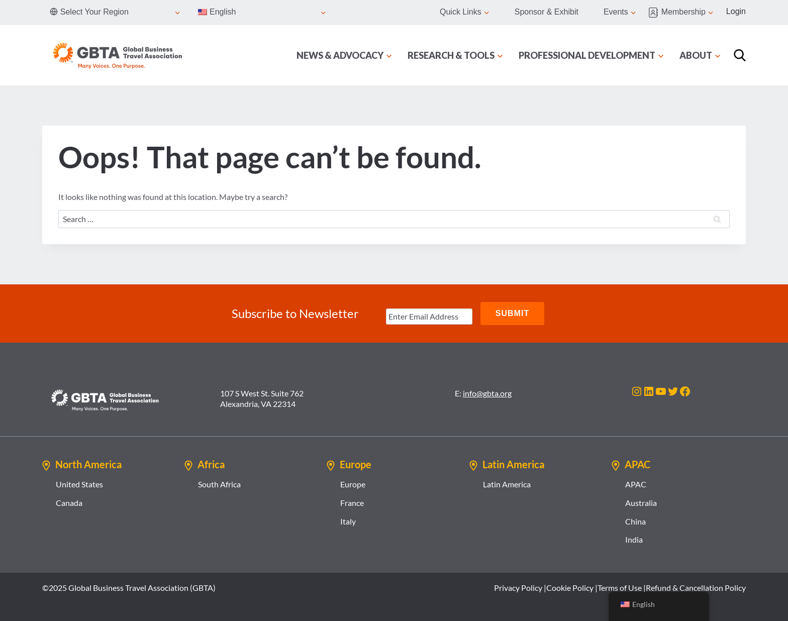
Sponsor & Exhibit (546, 12)
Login (736, 11)
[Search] (740, 55)
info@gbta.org (487, 393)
